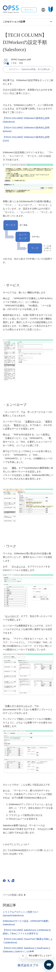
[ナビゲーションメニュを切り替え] (39, 10)
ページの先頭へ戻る (14, 895)
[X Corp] (9, 881)
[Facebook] (5, 881)
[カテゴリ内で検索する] (28, 69)
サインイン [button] (28, 10)
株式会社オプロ (28, 965)
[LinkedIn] (13, 881)
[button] (43, 10)
